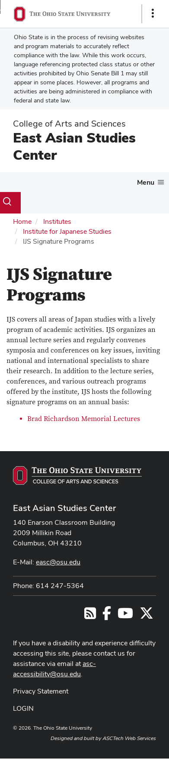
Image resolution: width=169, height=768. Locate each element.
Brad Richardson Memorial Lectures (83, 419)
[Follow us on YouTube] (125, 615)
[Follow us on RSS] (90, 615)
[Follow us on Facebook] (106, 615)
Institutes (57, 221)
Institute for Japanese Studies (67, 231)
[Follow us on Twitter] (146, 615)
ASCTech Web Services (129, 738)
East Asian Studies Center (74, 146)
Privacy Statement (40, 691)
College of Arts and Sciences (69, 123)
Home (22, 221)
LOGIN (23, 708)
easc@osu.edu (58, 562)
